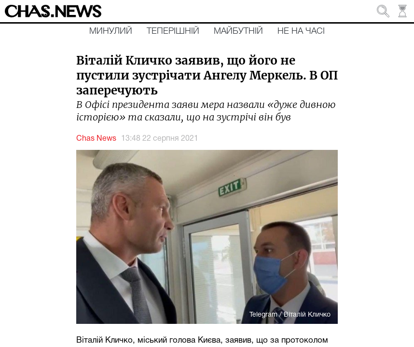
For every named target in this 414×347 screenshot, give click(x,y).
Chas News (96, 138)
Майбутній (238, 31)
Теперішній (173, 31)
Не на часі (301, 31)
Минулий (110, 31)
